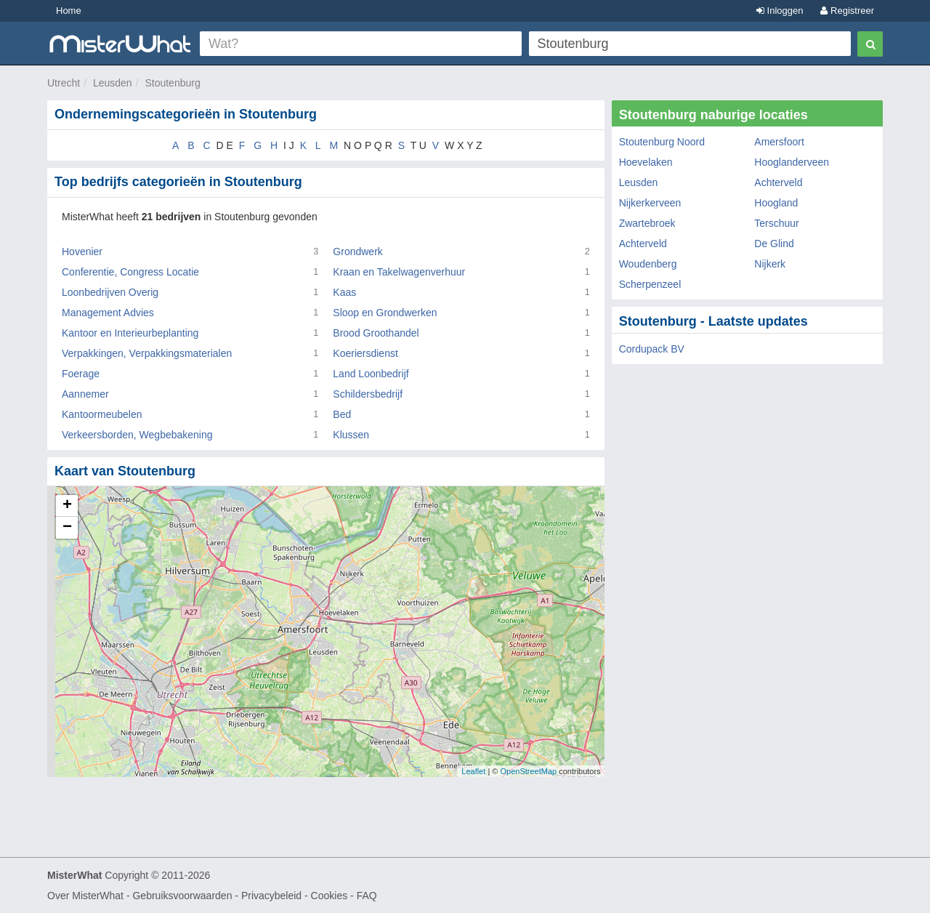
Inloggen (780, 10)
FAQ (367, 895)
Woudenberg (648, 264)
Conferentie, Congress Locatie (130, 272)
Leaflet (473, 771)
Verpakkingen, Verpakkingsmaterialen (147, 353)
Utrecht (63, 83)
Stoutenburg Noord (662, 142)
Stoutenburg (172, 83)
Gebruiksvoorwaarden (182, 895)
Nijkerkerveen (650, 203)
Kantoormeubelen (102, 414)
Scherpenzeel (650, 284)
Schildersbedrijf (368, 394)
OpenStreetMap (528, 771)
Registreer (847, 10)
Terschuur (776, 223)
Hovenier (82, 251)
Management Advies (108, 312)
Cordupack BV (651, 349)
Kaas (344, 292)
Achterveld (778, 182)
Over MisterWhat (85, 895)
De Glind (773, 243)
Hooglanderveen (791, 162)
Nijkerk (769, 264)
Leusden (112, 83)
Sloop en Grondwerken (385, 312)
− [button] (67, 528)
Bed (342, 414)
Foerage (81, 373)
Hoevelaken (646, 162)
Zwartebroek (647, 223)
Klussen (351, 435)
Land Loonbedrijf (370, 373)
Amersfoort (779, 142)
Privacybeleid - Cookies (294, 895)
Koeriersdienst (365, 353)
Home (68, 10)
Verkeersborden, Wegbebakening (137, 435)
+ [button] (67, 506)
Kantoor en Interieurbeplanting (130, 333)
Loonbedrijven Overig (110, 292)
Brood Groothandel (375, 333)
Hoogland (776, 203)
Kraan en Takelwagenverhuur (399, 272)
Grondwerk (357, 251)
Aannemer (85, 394)
